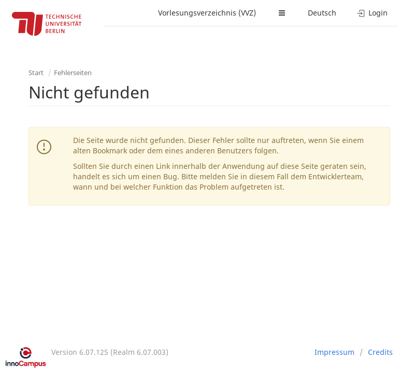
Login (372, 13)
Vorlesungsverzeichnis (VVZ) (207, 13)
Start (36, 72)
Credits (380, 352)
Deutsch (322, 13)
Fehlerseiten (73, 72)
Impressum (334, 352)
